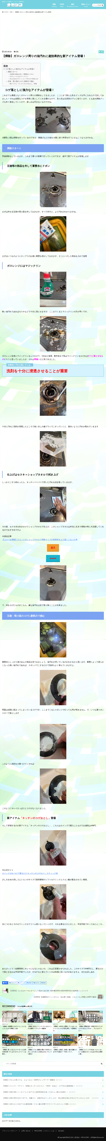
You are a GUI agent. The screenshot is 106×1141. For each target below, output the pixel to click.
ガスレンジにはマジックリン (18, 76)
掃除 (54, 5)
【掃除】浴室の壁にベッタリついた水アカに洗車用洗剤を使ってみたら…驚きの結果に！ (39, 1092)
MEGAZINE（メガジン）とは (44, 1131)
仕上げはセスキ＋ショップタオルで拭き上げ (23, 79)
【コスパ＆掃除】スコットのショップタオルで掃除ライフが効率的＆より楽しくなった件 (39, 539)
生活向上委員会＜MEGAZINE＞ (79, 1137)
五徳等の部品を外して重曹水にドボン (21, 74)
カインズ (22, 983)
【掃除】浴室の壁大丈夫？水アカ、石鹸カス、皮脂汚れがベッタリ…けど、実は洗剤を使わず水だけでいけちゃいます (51, 1098)
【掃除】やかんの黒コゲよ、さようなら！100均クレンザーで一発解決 (33, 1080)
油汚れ (37, 983)
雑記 (72, 5)
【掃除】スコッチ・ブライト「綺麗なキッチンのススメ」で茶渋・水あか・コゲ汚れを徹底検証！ (43, 1086)
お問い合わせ (26, 1131)
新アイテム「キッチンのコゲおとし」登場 (22, 84)
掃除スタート (12, 72)
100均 (62, 5)
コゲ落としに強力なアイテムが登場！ (19, 69)
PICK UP (13, 983)
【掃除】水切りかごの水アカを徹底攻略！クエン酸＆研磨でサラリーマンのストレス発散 (39, 1104)
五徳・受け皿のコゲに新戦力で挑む (20, 81)
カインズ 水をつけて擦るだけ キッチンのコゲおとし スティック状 (30, 873)
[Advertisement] (53, 31)
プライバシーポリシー (9, 1131)
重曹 (44, 983)
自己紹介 (61, 1131)
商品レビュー (86, 5)
